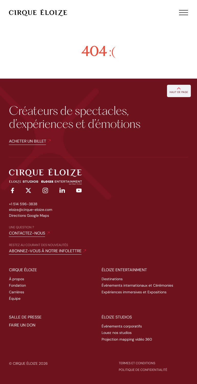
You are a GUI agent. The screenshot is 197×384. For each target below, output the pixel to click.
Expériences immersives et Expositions (134, 292)
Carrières (16, 292)
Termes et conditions (137, 363)
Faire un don (22, 325)
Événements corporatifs (122, 326)
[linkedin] (62, 191)
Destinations (112, 279)
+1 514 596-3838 (23, 204)
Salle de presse (25, 317)
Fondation (17, 285)
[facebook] (11, 191)
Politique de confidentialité (143, 370)
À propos (16, 279)
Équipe (15, 298)
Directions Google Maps (29, 215)
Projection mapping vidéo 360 (127, 339)
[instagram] (45, 191)
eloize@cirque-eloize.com (30, 209)
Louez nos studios (117, 332)
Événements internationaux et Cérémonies (137, 285)
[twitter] (28, 191)
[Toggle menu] (183, 12)
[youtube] (79, 191)
